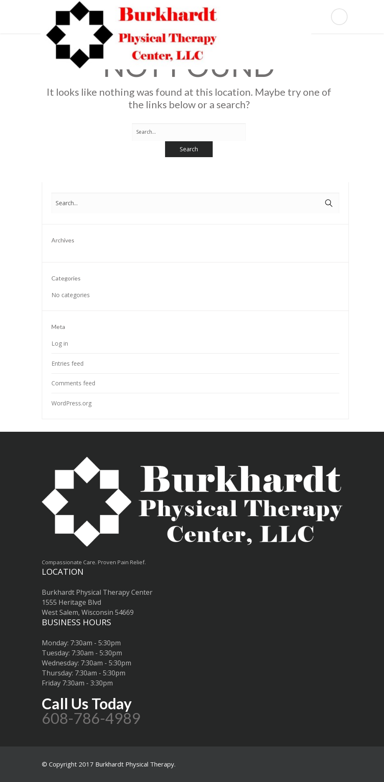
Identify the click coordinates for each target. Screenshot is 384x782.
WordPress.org (71, 403)
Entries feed (67, 363)
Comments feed (73, 383)
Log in (59, 343)
